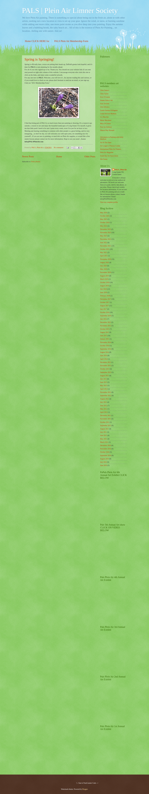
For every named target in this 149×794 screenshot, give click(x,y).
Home (59, 156)
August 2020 (104, 262)
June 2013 (103, 382)
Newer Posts (28, 156)
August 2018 (104, 286)
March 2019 (104, 279)
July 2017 (103, 309)
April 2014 (103, 359)
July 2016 (103, 319)
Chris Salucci (104, 90)
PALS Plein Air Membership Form (71, 41)
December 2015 (105, 322)
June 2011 (103, 435)
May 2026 (103, 213)
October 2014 (104, 346)
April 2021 (103, 256)
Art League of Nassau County (110, 146)
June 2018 (103, 292)
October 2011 (104, 422)
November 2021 (105, 246)
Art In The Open (105, 142)
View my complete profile (109, 202)
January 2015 (104, 339)
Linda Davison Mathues (108, 114)
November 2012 (105, 392)
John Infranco (104, 107)
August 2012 (104, 399)
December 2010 (105, 445)
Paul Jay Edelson (106, 127)
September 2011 (105, 425)
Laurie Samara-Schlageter (109, 110)
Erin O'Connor (105, 97)
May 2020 (103, 269)
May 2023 (103, 236)
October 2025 (104, 216)
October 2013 (104, 369)
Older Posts (89, 156)
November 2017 (105, 299)
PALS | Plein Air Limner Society (70, 10)
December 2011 (105, 415)
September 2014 (105, 349)
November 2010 (105, 449)
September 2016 (105, 316)
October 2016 (104, 312)
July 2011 (103, 432)
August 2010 (104, 459)
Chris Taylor (104, 94)
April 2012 (103, 412)
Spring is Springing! (39, 59)
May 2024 (103, 226)
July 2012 (103, 402)
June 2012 (103, 406)
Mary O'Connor (105, 124)
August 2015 (104, 332)
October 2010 (104, 452)
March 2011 (104, 442)
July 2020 (103, 266)
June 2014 (103, 356)
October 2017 (104, 302)
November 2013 (105, 366)
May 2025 (103, 219)
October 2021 (104, 249)
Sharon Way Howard (107, 130)
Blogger (85, 789)
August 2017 (104, 306)
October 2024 (104, 222)
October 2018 (104, 282)
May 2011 (103, 439)
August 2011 (104, 429)
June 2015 (103, 336)
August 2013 (104, 376)
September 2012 (105, 396)
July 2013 (103, 379)
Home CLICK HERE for (37, 41)
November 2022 (105, 239)
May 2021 (103, 252)
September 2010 (105, 455)
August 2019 (104, 276)
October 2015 (104, 329)
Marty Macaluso (105, 120)
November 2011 (105, 419)
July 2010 (103, 462)
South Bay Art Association (109, 156)
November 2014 (105, 342)
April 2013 (103, 389)
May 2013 (103, 385)
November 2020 (105, 259)
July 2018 (103, 289)
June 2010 (103, 465)
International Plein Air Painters (110, 149)
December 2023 (105, 229)
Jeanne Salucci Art (106, 100)
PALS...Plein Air (121, 170)
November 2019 (105, 272)
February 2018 (105, 296)
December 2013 (105, 362)
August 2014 (104, 352)
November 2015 (105, 326)
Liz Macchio (104, 117)
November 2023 (105, 232)
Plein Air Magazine (106, 152)
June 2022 (103, 243)
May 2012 (103, 409)
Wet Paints (103, 159)
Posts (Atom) (35, 162)
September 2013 (105, 372)
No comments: (59, 147)
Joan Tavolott (104, 104)
